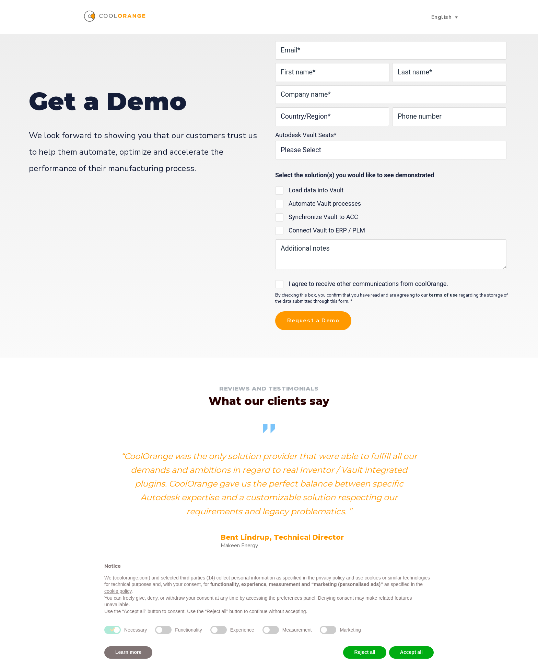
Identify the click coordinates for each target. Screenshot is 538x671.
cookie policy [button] (117, 591)
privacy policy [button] (330, 577)
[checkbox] (390, 211)
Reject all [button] (364, 652)
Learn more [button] (128, 652)
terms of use (443, 296)
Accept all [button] (411, 652)
